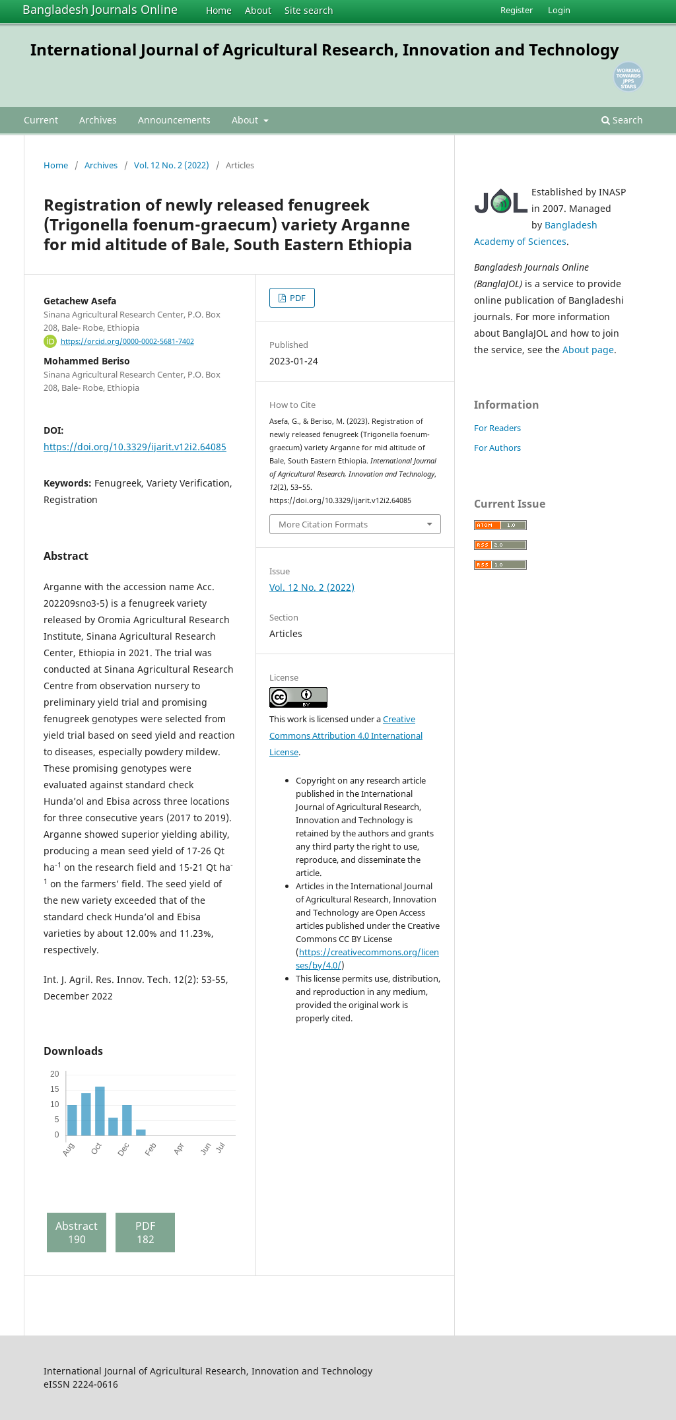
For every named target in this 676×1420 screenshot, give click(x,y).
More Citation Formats (323, 524)
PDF (297, 298)
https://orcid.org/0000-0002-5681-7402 (127, 341)
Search (622, 120)
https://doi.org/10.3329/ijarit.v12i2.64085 (135, 446)
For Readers (497, 428)
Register (516, 10)
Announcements (174, 120)
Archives (98, 120)
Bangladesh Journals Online (100, 9)
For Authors (497, 448)
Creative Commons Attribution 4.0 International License (345, 735)
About (258, 10)
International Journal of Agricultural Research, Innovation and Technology (324, 49)
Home (219, 10)
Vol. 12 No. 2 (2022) (171, 165)
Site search (309, 10)
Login (559, 10)
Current (41, 120)
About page (588, 349)
